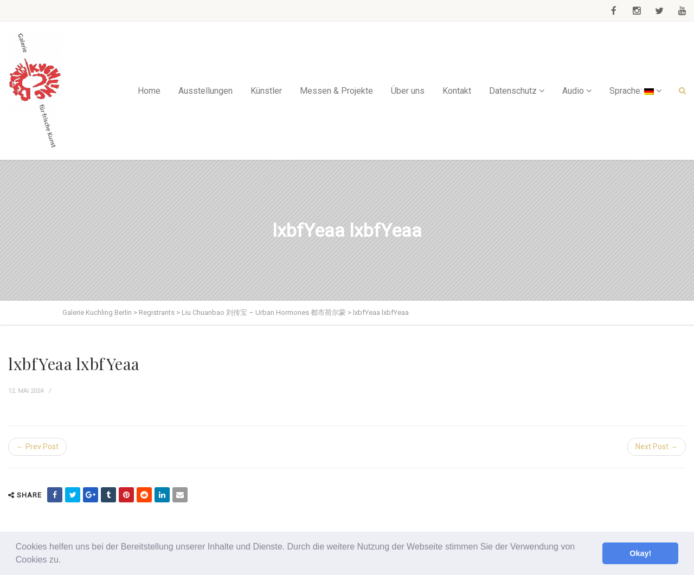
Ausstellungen (205, 91)
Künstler (266, 91)
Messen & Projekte (336, 91)
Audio (573, 91)
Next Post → (656, 446)
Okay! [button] (640, 553)
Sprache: (631, 91)
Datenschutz (513, 91)
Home (149, 91)
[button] (65, 561)
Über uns (408, 91)
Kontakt (456, 91)
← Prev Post (37, 446)
